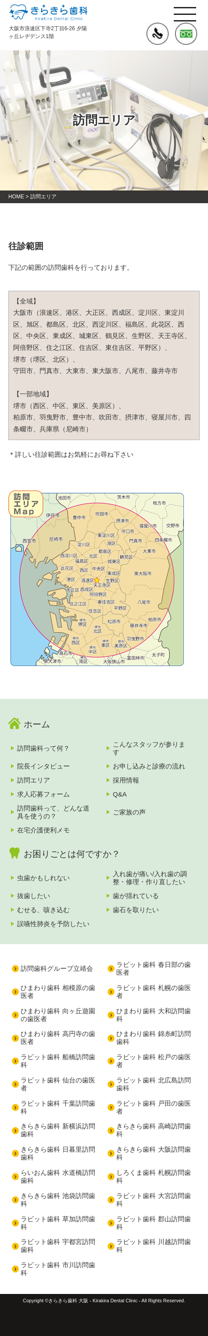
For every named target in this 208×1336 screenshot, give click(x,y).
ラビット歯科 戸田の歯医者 (153, 1107)
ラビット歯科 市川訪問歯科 (58, 1268)
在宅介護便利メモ (43, 830)
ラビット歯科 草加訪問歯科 (58, 1222)
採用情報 (126, 780)
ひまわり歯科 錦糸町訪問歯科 (153, 1037)
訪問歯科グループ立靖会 (57, 968)
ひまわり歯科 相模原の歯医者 (58, 991)
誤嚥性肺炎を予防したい (53, 923)
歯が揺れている (136, 895)
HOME (16, 197)
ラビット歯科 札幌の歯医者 (153, 991)
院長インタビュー (43, 766)
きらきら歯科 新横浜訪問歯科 (58, 1130)
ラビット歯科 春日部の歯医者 (153, 968)
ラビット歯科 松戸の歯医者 (153, 1060)
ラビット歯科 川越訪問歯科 (153, 1245)
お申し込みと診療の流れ (149, 766)
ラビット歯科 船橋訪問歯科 (58, 1060)
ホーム (37, 724)
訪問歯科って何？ (43, 748)
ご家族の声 (129, 812)
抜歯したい (33, 895)
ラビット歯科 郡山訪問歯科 (153, 1222)
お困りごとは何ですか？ (72, 854)
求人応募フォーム (43, 794)
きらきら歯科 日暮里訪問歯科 (58, 1153)
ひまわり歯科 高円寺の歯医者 (58, 1037)
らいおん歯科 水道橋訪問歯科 (58, 1176)
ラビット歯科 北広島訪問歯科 (153, 1084)
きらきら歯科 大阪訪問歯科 (153, 1153)
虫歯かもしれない (43, 877)
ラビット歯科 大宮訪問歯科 (153, 1199)
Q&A (120, 794)
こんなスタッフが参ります (149, 748)
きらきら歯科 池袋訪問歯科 (58, 1199)
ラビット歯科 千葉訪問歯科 (58, 1107)
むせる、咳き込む (43, 909)
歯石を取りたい (136, 909)
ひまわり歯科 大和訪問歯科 (153, 1014)
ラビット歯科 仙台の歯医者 (58, 1084)
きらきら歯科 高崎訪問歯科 (153, 1130)
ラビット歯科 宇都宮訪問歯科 (58, 1245)
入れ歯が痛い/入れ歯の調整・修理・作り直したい (150, 877)
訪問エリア (33, 780)
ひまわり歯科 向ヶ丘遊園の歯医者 (58, 1014)
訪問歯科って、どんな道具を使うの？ (53, 812)
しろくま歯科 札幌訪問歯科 (153, 1176)
